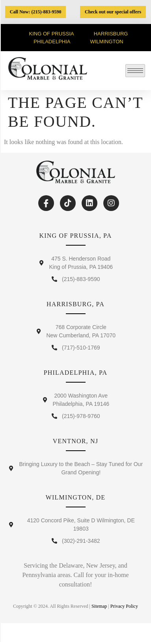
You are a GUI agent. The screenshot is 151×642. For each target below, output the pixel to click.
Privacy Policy (124, 606)
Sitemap (99, 606)
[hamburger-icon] (135, 70)
